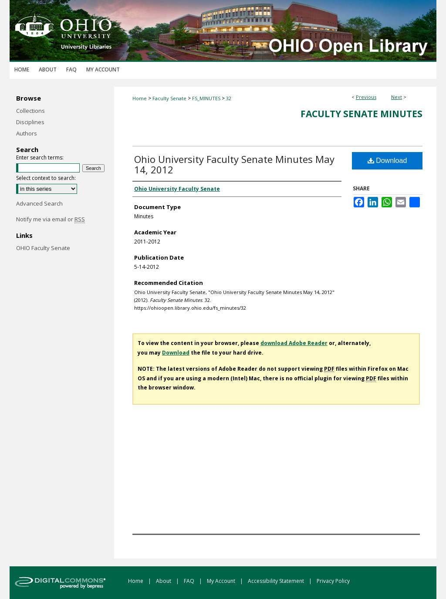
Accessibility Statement (276, 581)
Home (139, 98)
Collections (30, 111)
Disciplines (30, 122)
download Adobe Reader (294, 343)
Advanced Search (39, 203)
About (164, 581)
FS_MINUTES (206, 98)
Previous (366, 97)
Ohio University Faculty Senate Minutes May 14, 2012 (234, 164)
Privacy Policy (333, 581)
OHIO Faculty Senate (43, 248)
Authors (26, 133)
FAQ (190, 581)
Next (396, 97)
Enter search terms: (40, 157)
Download (387, 160)
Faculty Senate (169, 98)
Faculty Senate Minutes (361, 114)
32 (228, 98)
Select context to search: (46, 178)
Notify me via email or (50, 219)
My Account (222, 581)
